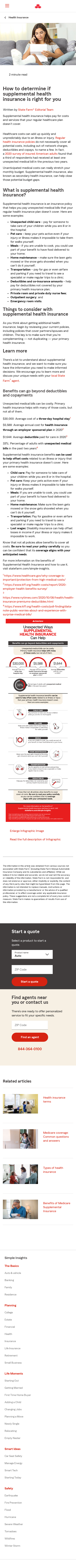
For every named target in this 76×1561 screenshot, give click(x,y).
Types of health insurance (53, 1169)
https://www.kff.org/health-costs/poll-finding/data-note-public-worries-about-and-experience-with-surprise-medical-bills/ (37, 610)
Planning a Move (14, 1416)
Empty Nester (12, 1438)
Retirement (11, 1355)
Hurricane (10, 1517)
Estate (8, 1319)
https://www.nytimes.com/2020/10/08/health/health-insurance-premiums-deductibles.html (38, 599)
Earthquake (11, 1495)
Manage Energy (13, 1463)
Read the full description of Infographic (35, 839)
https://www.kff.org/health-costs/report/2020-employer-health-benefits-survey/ (34, 586)
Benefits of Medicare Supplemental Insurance (56, 1207)
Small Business (13, 1363)
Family (8, 1287)
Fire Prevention (13, 1502)
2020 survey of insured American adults (31, 153)
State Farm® (35, 109)
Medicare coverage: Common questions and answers (56, 1136)
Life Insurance (12, 1348)
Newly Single (12, 1424)
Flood (8, 1510)
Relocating (11, 1431)
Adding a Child (13, 1402)
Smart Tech (11, 1470)
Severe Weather (14, 1524)
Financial (10, 1327)
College (9, 1312)
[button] (72, 6)
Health (8, 1334)
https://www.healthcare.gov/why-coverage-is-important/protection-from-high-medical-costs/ (34, 577)
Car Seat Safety (13, 1456)
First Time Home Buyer (18, 1395)
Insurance (10, 1341)
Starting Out (12, 1380)
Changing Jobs (13, 1409)
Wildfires (10, 1538)
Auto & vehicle (13, 1273)
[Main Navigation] (7, 6)
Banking (9, 1280)
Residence (10, 1294)
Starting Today (13, 1477)
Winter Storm (12, 1546)
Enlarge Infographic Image (27, 830)
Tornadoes (10, 1531)
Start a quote (29, 981)
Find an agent (30, 1037)
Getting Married (14, 1388)
